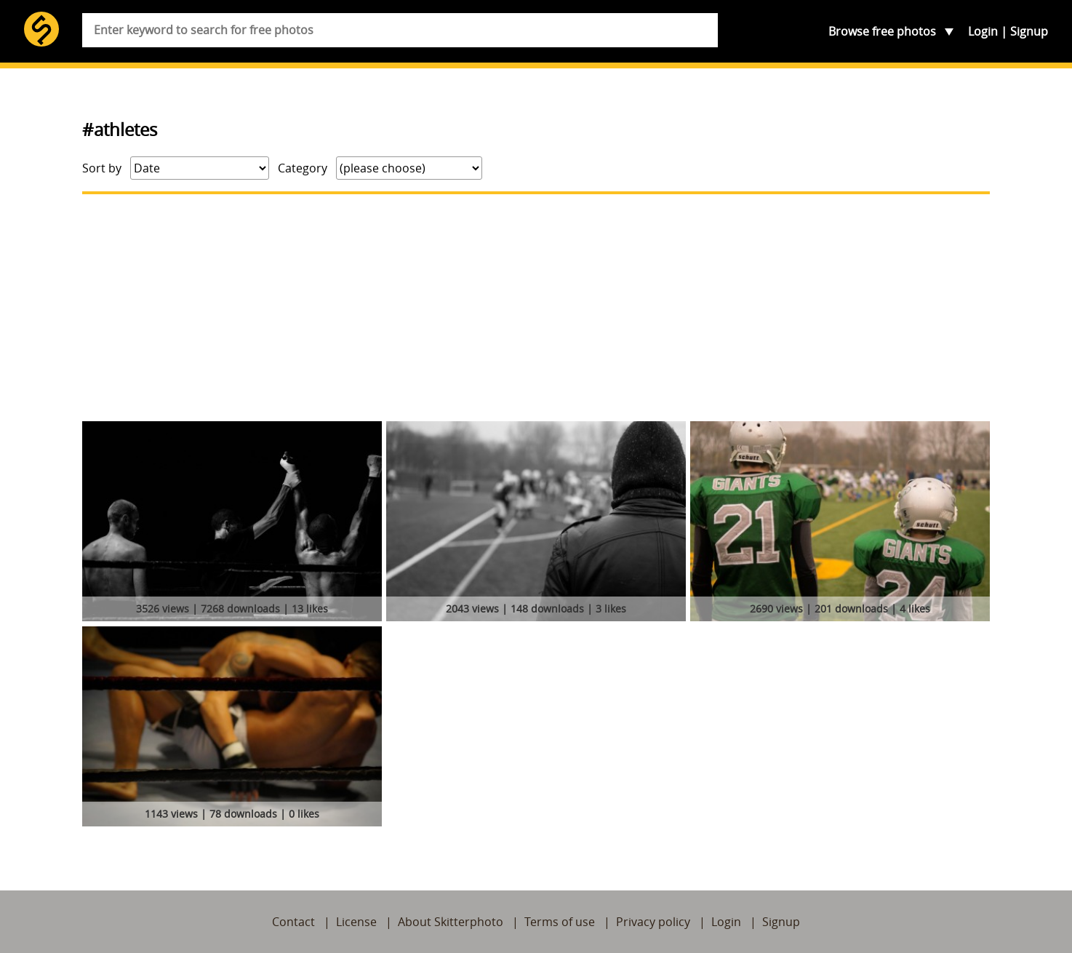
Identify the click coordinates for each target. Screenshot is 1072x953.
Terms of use (559, 922)
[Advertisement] (536, 308)
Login (983, 31)
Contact (293, 922)
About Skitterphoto (450, 922)
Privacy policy (653, 922)
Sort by (101, 168)
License (356, 922)
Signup (1029, 31)
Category (302, 168)
